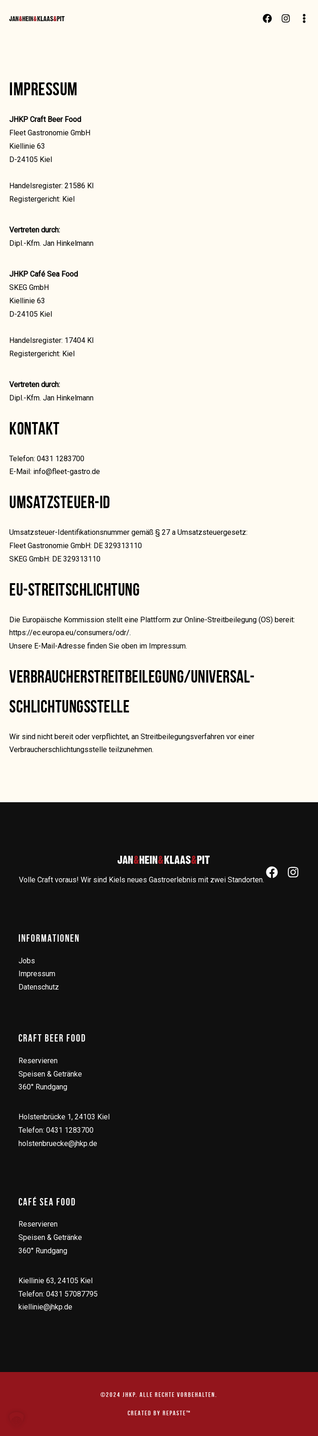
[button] (16, 1419)
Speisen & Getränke (50, 1074)
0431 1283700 (70, 1130)
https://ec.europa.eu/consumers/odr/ (69, 632)
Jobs (26, 960)
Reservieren (38, 1060)
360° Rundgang (42, 1087)
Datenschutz (38, 987)
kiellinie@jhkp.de (45, 1307)
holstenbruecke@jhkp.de (57, 1143)
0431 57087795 (72, 1294)
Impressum (36, 973)
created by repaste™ (159, 1413)
